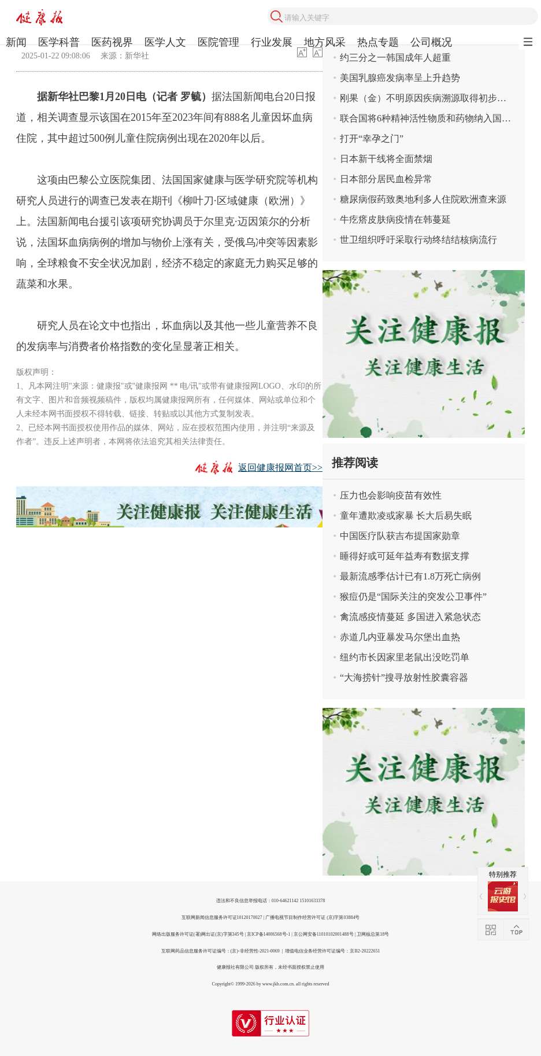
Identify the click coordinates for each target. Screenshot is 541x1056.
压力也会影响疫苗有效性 (391, 495)
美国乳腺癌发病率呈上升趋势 (400, 78)
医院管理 (218, 42)
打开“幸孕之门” (371, 138)
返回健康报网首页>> (280, 467)
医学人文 (165, 42)
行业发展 (271, 42)
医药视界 (112, 42)
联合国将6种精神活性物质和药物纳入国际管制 (432, 118)
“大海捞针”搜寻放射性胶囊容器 (404, 677)
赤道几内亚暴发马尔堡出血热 (400, 637)
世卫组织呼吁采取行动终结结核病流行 (418, 240)
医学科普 (59, 42)
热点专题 (378, 42)
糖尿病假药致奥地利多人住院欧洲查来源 (423, 199)
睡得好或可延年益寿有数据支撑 (404, 556)
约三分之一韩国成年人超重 (395, 57)
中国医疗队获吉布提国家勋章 (400, 536)
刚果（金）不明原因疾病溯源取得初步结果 (428, 98)
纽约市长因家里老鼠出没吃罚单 (404, 657)
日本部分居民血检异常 (386, 179)
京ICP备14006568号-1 (268, 934)
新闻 (16, 42)
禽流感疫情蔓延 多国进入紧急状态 (410, 617)
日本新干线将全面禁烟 (386, 159)
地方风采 (325, 42)
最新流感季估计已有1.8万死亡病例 (410, 576)
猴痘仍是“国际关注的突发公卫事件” (413, 596)
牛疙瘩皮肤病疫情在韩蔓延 (395, 219)
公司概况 (431, 42)
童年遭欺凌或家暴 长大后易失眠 (406, 515)
